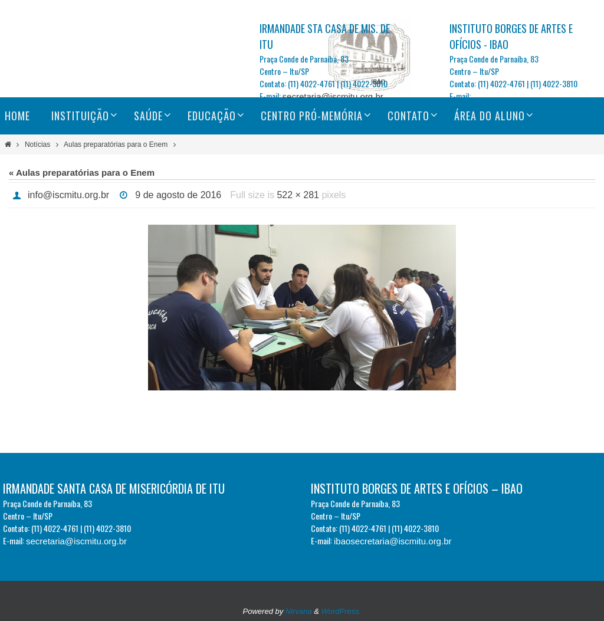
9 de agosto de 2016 (178, 195)
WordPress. (341, 611)
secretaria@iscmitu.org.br (333, 96)
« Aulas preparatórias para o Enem (82, 172)
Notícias (37, 144)
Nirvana (298, 611)
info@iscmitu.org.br (68, 195)
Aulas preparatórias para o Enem (116, 144)
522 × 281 (298, 195)
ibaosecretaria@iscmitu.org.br (392, 541)
